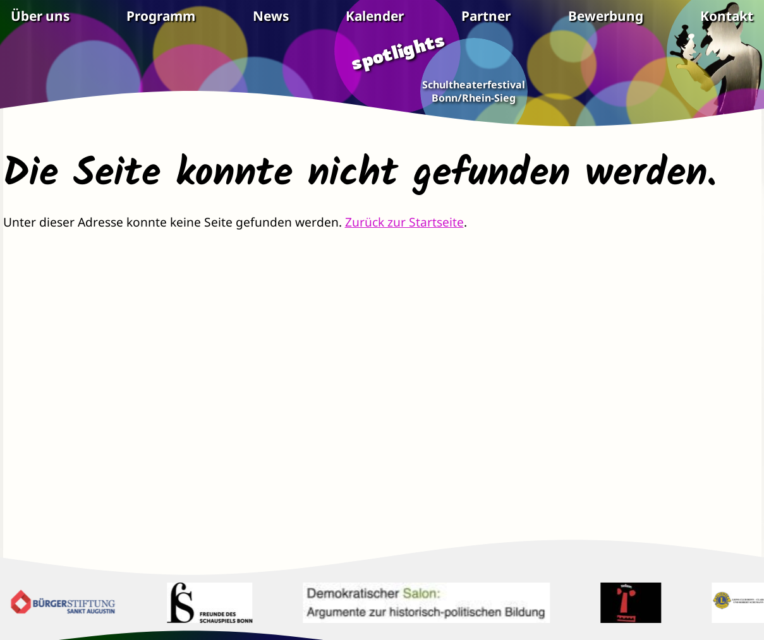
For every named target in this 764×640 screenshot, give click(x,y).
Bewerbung (605, 16)
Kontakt (726, 16)
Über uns (40, 16)
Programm (160, 16)
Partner (486, 16)
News (271, 16)
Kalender (375, 16)
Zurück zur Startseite (404, 221)
